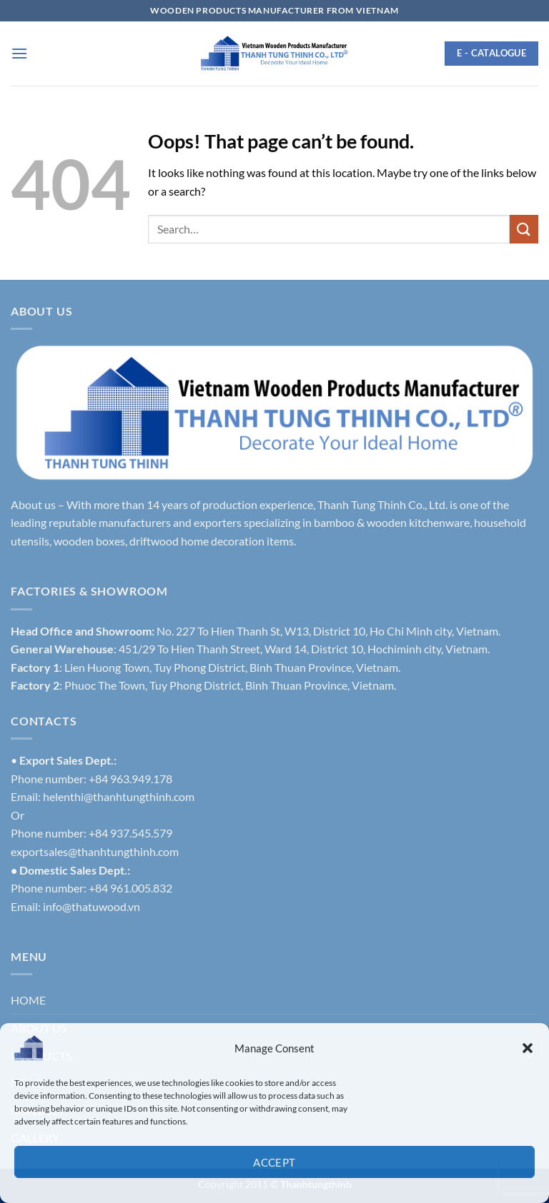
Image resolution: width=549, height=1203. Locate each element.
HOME (28, 1000)
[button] (527, 1048)
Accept (274, 1162)
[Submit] (524, 229)
